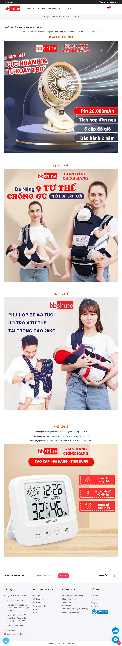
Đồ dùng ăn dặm (39, 603)
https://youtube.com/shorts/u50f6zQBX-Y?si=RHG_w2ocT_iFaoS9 (67, 441)
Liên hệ (69, 9)
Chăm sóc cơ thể (39, 606)
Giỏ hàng (94, 606)
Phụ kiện (36, 596)
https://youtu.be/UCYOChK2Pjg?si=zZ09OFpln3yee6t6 (66, 432)
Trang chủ (29, 9)
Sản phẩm (52, 9)
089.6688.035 (12, 631)
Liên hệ (16, 2)
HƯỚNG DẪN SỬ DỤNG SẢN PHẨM (23, 27)
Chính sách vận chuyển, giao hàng (75, 609)
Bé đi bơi (36, 609)
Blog (61, 9)
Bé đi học (36, 613)
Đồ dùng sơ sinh (39, 599)
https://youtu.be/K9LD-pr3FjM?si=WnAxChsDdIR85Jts (68, 436)
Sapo (72, 643)
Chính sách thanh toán (71, 612)
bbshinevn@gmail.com (16, 634)
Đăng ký (114, 2)
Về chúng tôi (8, 2)
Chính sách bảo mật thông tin (73, 599)
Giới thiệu (41, 9)
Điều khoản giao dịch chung (72, 596)
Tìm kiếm (94, 596)
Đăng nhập (104, 2)
